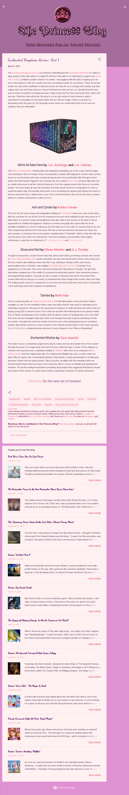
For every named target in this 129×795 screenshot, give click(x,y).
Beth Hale (62, 295)
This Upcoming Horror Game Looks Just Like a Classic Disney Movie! (41, 521)
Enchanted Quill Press (79, 73)
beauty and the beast (64, 399)
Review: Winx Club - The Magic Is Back (27, 685)
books (81, 399)
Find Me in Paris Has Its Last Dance (25, 456)
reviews (48, 404)
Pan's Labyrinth (75, 240)
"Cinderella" (66, 213)
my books (68, 416)
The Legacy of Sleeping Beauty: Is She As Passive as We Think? (38, 620)
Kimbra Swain (67, 207)
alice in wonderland (42, 399)
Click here (35, 381)
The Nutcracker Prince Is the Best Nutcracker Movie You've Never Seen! (41, 489)
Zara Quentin (69, 338)
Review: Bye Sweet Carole (20, 587)
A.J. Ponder (80, 249)
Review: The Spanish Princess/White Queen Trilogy (32, 653)
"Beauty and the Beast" (43, 301)
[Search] (125, 7)
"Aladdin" (59, 350)
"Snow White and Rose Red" (23, 259)
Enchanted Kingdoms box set (25, 73)
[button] (99, 60)
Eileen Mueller (54, 249)
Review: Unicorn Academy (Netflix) (24, 751)
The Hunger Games (55, 240)
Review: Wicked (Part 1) (19, 554)
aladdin (27, 399)
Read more (95, 480)
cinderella (91, 399)
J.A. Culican (82, 165)
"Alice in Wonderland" (22, 171)
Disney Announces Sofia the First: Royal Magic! (30, 718)
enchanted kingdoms (18, 404)
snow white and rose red (66, 404)
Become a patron (67, 424)
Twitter (11, 419)
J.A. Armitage (57, 165)
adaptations (14, 399)
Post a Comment (19, 435)
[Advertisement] (118, 95)
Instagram (89, 416)
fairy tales (36, 404)
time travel (73, 181)
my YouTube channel (39, 416)
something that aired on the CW (63, 265)
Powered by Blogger (64, 787)
